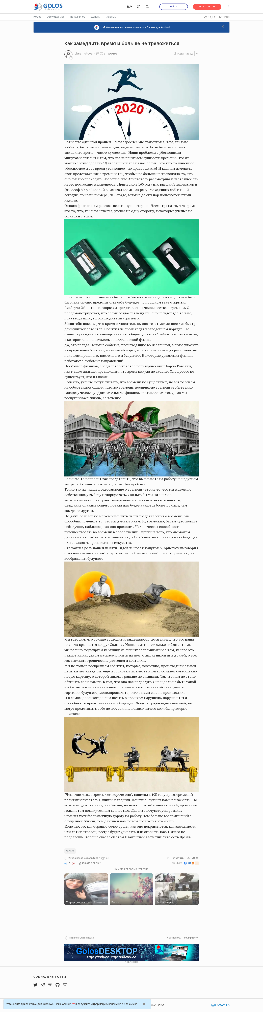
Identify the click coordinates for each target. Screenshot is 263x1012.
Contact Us (221, 1005)
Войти (174, 7)
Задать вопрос (217, 17)
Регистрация (207, 7)
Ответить (177, 858)
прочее (112, 53)
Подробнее (131, 962)
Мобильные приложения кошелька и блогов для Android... (132, 27)
